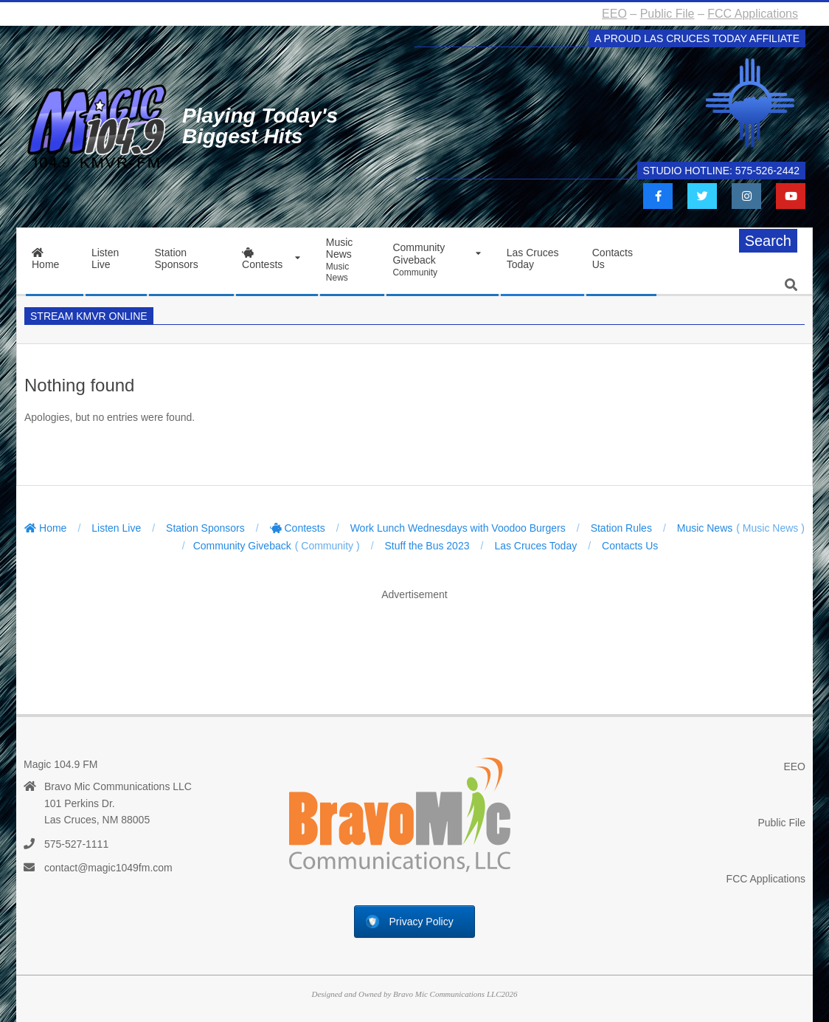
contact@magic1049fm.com (108, 868)
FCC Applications (752, 13)
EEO (614, 13)
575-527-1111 (76, 844)
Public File (667, 13)
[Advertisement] (414, 642)
